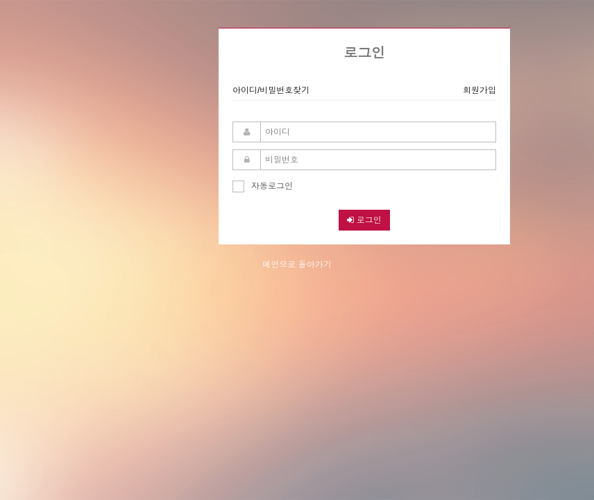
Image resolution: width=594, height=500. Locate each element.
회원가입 (479, 90)
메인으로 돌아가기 (296, 264)
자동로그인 (262, 184)
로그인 (364, 220)
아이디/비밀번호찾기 (270, 90)
